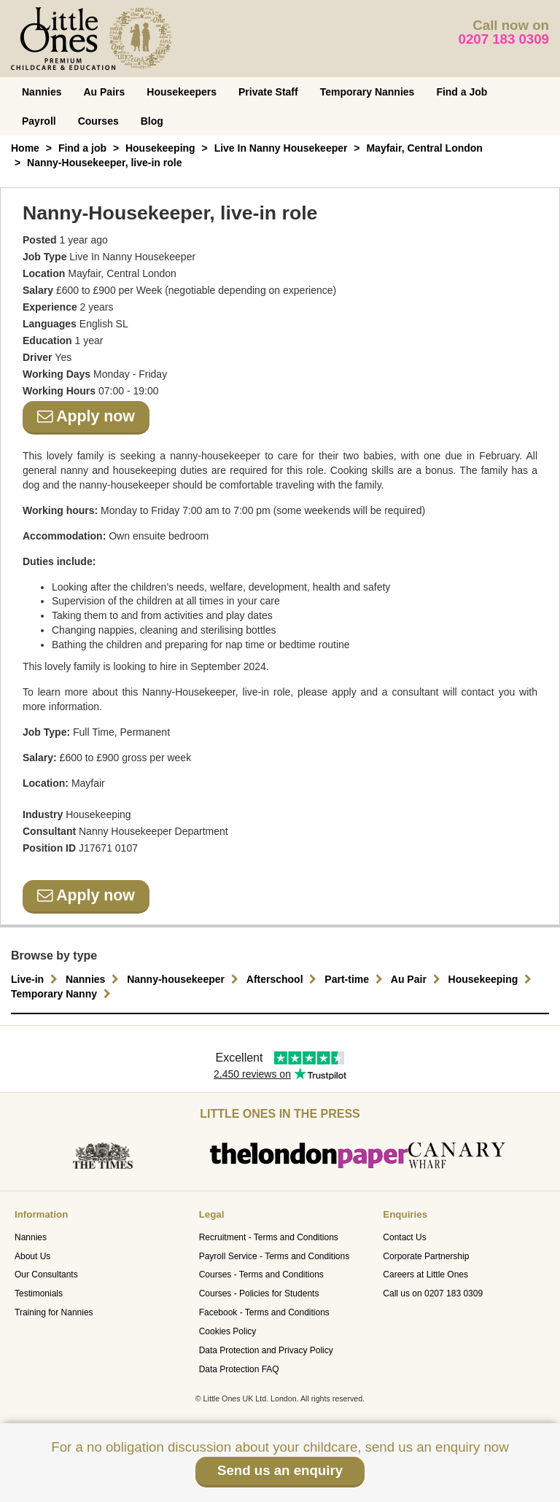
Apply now (86, 416)
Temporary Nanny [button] (62, 994)
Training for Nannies (54, 1312)
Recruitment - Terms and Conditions (268, 1237)
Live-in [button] (36, 979)
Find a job (82, 148)
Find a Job (461, 92)
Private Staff (268, 92)
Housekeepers (182, 92)
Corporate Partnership (426, 1256)
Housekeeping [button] (492, 979)
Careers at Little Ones (425, 1274)
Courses (98, 121)
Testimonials (39, 1293)
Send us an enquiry (280, 1470)
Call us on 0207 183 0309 (433, 1293)
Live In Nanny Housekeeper (281, 148)
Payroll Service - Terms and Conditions (274, 1256)
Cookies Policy (228, 1331)
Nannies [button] (94, 979)
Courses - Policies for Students (259, 1293)
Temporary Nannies (367, 92)
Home (25, 148)
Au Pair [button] (417, 979)
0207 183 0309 (504, 39)
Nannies (41, 92)
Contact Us (404, 1237)
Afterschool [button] (283, 979)
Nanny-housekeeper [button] (184, 979)
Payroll (39, 121)
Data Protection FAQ (239, 1369)
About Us (32, 1256)
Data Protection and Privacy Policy (266, 1350)
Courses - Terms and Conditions (261, 1274)
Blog (152, 121)
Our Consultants (46, 1274)
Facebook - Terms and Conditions (264, 1312)
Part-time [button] (355, 979)
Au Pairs (104, 92)
